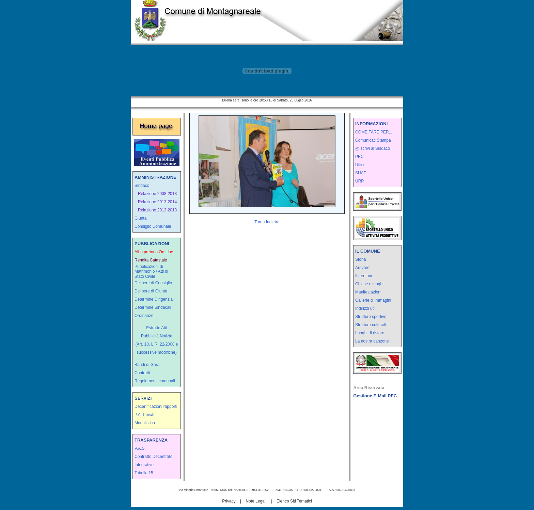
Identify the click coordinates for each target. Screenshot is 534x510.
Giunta (140, 218)
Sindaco (142, 185)
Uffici (359, 164)
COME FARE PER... (373, 132)
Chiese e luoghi (369, 284)
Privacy (228, 501)
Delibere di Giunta (151, 291)
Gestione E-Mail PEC (375, 395)
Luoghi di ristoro (369, 333)
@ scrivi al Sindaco (372, 148)
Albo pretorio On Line (154, 252)
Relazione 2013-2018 (157, 210)
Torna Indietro (266, 222)
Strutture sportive (370, 316)
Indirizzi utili (365, 308)
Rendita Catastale (151, 260)
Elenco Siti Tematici (294, 501)
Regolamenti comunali (155, 381)
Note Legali (256, 501)
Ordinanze (144, 315)
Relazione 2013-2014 (157, 202)
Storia (360, 259)
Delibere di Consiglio (153, 283)
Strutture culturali (370, 324)
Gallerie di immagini (373, 300)
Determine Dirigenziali (154, 299)
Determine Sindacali (153, 307)
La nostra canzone (372, 341)
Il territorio (364, 275)
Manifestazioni (368, 292)
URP (359, 181)
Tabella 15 (144, 473)
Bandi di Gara (147, 364)
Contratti (142, 372)
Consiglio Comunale (153, 226)
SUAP (360, 173)
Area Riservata (368, 387)
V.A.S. (140, 448)
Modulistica (145, 422)
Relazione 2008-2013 (157, 193)
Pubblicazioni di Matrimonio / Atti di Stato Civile (151, 271)
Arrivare (362, 267)
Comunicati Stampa (373, 140)
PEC (359, 156)
